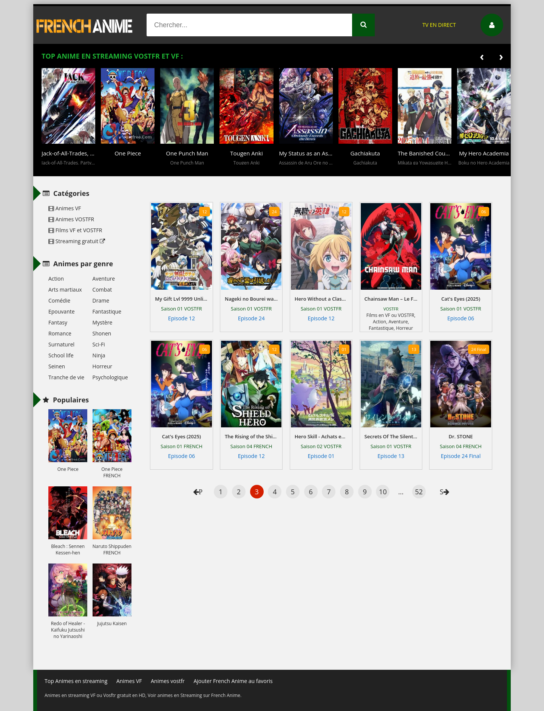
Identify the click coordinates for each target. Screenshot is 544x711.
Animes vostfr (168, 681)
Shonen (102, 333)
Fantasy (57, 322)
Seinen (56, 366)
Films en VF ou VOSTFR (390, 315)
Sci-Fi (99, 344)
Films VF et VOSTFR (75, 230)
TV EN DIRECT (439, 24)
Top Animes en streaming (76, 681)
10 (383, 491)
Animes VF (64, 208)
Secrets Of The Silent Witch (391, 436)
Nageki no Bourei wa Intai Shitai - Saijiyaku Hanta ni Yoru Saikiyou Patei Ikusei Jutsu (251, 298)
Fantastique (381, 328)
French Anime (85, 25)
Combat (102, 289)
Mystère (103, 322)
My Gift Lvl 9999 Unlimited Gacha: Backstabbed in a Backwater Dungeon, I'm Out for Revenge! (181, 298)
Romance (59, 333)
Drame (101, 300)
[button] (49, 171)
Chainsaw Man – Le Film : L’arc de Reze (391, 298)
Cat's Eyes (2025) (460, 298)
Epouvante (61, 311)
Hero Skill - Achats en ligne (321, 436)
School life (61, 355)
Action (379, 321)
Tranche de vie (66, 377)
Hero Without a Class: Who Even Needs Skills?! (321, 298)
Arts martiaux (65, 289)
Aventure (398, 321)
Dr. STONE (460, 436)
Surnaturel (61, 344)
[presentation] (481, 56)
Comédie (59, 300)
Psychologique (110, 377)
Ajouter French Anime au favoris (232, 681)
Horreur (404, 328)
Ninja (99, 355)
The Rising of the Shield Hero (251, 436)
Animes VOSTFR (71, 219)
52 (419, 491)
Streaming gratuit (76, 241)
